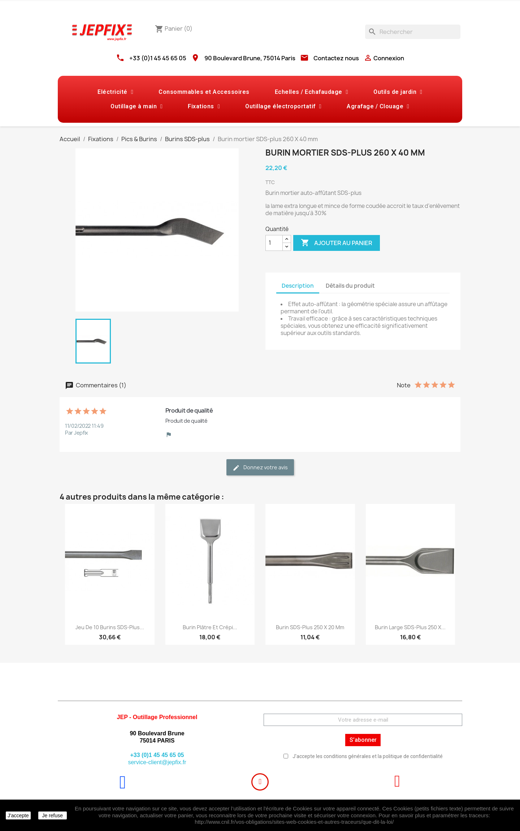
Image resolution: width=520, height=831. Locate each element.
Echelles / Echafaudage (311, 92)
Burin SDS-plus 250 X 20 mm (310, 627)
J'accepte (18, 815)
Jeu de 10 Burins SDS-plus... (109, 627)
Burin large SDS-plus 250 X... (410, 627)
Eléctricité (115, 92)
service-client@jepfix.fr (157, 762)
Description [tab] (298, 286)
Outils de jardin (397, 92)
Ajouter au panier (336, 243)
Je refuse (52, 815)
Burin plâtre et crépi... (210, 627)
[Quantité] (274, 243)
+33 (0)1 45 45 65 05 (157, 58)
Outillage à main (136, 106)
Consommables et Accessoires (204, 91)
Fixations (204, 106)
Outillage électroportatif (283, 106)
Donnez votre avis (260, 467)
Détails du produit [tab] (350, 286)
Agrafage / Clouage (378, 106)
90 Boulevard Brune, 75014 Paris (249, 58)
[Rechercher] (412, 32)
